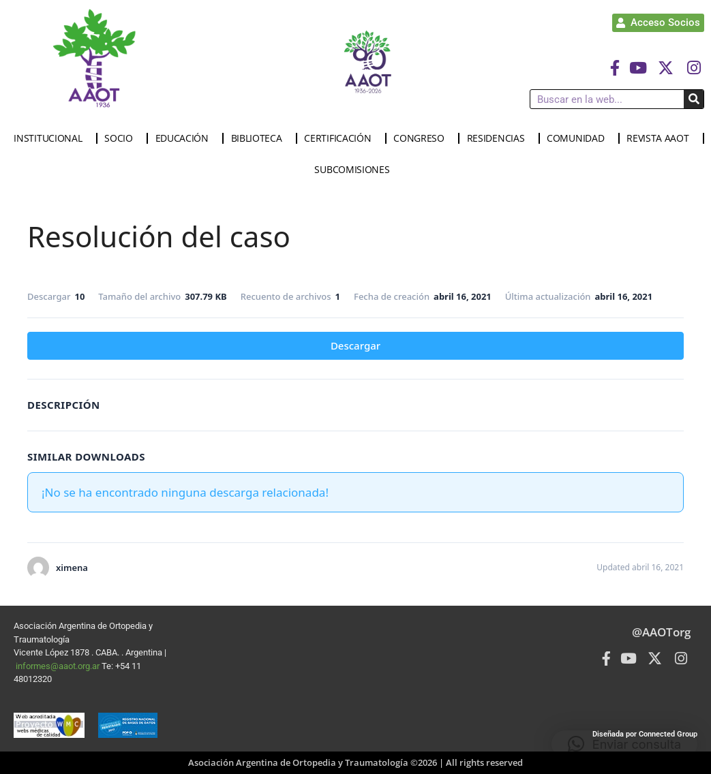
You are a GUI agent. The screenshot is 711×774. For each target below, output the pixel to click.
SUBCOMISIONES (355, 169)
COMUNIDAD (579, 138)
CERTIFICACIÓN (341, 138)
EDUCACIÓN (185, 138)
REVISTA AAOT (660, 138)
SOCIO (122, 138)
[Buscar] (694, 99)
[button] (624, 744)
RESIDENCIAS (499, 138)
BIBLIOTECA (260, 138)
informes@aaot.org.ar (59, 666)
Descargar (355, 345)
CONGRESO (422, 138)
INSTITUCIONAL (51, 138)
